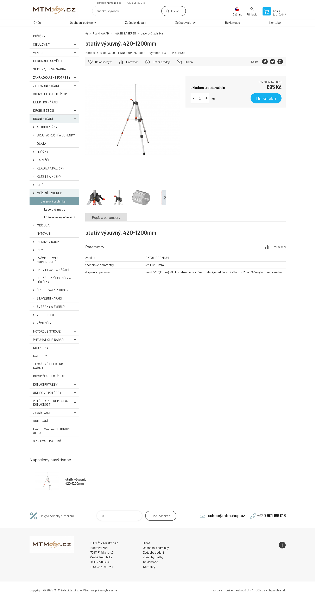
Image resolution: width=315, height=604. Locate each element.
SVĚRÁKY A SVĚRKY (51, 306)
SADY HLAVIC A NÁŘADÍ (53, 270)
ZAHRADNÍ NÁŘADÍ (56, 86)
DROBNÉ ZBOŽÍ (56, 110)
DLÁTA (41, 143)
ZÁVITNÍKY (44, 323)
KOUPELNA (56, 348)
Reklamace (232, 22)
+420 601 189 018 (135, 2)
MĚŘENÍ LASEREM (49, 193)
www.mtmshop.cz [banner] (54, 9)
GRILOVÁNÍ (56, 421)
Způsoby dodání (135, 22)
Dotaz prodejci (162, 62)
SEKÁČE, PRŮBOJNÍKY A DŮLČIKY (54, 280)
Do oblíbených (103, 62)
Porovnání (132, 62)
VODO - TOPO (45, 315)
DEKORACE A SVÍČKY (56, 61)
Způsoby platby (185, 22)
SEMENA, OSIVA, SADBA (56, 69)
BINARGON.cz (256, 590)
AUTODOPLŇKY (47, 127)
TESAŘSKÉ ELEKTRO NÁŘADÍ (56, 366)
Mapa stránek (276, 590)
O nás (37, 22)
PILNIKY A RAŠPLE (50, 242)
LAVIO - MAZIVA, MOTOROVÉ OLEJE (56, 431)
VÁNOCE (56, 53)
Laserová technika (52, 201)
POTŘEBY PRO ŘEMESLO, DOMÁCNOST (56, 402)
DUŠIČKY (56, 36)
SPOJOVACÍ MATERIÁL (56, 441)
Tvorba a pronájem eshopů (228, 590)
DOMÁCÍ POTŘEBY (56, 384)
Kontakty (275, 22)
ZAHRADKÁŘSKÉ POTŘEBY (56, 77)
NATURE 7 (56, 356)
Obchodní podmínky (83, 22)
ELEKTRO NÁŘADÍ (56, 102)
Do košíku (266, 98)
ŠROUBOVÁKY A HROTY (53, 290)
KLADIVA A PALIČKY (50, 168)
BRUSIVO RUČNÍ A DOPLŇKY (56, 135)
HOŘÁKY (42, 152)
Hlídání (189, 62)
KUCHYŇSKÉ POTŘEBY (56, 376)
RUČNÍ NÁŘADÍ (56, 119)
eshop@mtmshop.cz (109, 2)
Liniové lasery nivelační (59, 217)
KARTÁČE (43, 160)
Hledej (174, 11)
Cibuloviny (56, 44)
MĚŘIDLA (43, 225)
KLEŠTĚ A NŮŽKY (49, 176)
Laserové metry (54, 209)
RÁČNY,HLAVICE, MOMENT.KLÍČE (49, 260)
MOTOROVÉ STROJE (56, 331)
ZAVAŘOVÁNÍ (56, 413)
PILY (40, 250)
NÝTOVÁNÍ (44, 233)
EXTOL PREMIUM (173, 52)
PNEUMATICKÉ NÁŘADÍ (56, 339)
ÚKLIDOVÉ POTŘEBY (56, 392)
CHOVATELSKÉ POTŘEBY (56, 94)
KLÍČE (41, 185)
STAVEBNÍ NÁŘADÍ (49, 298)
